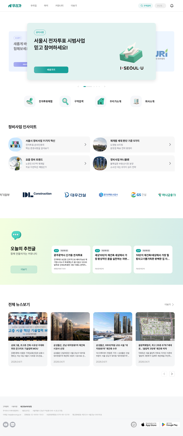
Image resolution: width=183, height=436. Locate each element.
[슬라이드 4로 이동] (99, 86)
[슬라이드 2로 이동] (94, 86)
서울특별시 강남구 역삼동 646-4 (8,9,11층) (47, 411)
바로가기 (51, 69)
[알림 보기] (172, 6)
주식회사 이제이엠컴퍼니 (11, 411)
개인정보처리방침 (26, 407)
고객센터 (6, 407)
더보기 (24, 269)
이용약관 (14, 407)
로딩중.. (161, 6)
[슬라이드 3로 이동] (96, 86)
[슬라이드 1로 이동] (87, 86)
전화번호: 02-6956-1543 (33, 415)
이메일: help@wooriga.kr (12, 415)
